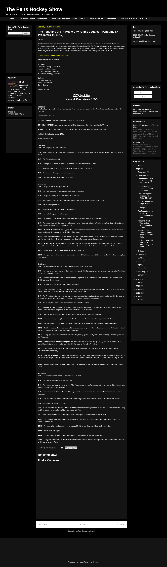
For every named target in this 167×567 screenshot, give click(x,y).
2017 (138, 169)
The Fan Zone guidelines (143, 31)
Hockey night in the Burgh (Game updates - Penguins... (145, 204)
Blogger (96, 562)
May (140, 261)
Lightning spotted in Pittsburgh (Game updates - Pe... (145, 188)
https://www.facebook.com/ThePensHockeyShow (145, 112)
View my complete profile (17, 100)
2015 (138, 283)
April (140, 265)
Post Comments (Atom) (86, 531)
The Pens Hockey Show (34, 9)
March (140, 268)
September (142, 254)
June (140, 258)
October (141, 251)
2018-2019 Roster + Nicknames (33, 19)
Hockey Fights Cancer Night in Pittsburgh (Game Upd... (145, 234)
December (142, 172)
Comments (140, 96)
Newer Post (43, 524)
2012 (138, 293)
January (141, 275)
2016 (138, 279)
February (142, 272)
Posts (138, 93)
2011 (138, 296)
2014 (138, 286)
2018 (138, 166)
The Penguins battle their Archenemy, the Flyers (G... (145, 180)
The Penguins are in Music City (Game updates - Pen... (145, 214)
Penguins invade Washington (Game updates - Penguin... (145, 224)
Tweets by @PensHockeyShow (16, 113)
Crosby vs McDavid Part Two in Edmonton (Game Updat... (145, 243)
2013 (138, 289)
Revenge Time (139, 142)
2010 (138, 300)
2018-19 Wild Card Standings (103, 19)
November (142, 175)
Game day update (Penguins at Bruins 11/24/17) (145, 196)
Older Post (120, 524)
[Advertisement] (15, 56)
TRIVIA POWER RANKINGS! (134, 19)
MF (23, 82)
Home (11, 19)
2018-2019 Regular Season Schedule (68, 19)
